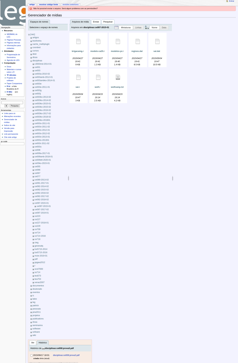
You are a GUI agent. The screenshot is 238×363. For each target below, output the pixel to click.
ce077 (37, 176)
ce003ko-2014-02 (43, 100)
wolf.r (97, 87)
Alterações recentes (12, 116)
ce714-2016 (40, 236)
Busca (3, 99)
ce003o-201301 (42, 140)
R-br (8, 86)
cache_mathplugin (41, 44)
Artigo (32, 4)
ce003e (38, 84)
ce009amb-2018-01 (44, 156)
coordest (37, 47)
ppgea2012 (40, 262)
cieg (36, 242)
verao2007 (39, 282)
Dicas (9, 67)
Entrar (231, 1)
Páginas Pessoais (14, 40)
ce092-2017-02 (42, 196)
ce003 (37, 70)
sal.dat (156, 51)
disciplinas (37, 60)
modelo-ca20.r (97, 51)
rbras (35, 322)
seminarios (38, 325)
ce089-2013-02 (42, 180)
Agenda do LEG (13, 60)
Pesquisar (108, 22)
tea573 (38, 276)
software (36, 328)
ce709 (37, 229)
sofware (36, 332)
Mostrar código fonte (48, 4)
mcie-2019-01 (41, 256)
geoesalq (39, 246)
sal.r (78, 87)
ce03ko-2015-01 (42, 163)
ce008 (37, 150)
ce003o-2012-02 (42, 133)
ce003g (38, 90)
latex (35, 299)
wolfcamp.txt (117, 87)
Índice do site (9, 125)
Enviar (96, 22)
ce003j (38, 94)
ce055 (37, 166)
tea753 (38, 279)
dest (35, 54)
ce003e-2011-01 (42, 87)
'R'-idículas (11, 75)
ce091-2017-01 (42, 183)
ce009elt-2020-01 (43, 160)
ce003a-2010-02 (42, 74)
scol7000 (39, 269)
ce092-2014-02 (42, 186)
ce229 (37, 226)
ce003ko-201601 (42, 120)
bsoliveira (37, 41)
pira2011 (37, 312)
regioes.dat (137, 51)
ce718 (37, 239)
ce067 (37, 173)
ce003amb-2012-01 (44, 77)
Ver (32, 343)
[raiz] (32, 34)
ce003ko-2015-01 (43, 103)
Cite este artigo (10, 137)
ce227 (37, 219)
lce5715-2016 (41, 252)
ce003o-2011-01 (42, 123)
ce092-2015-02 (42, 190)
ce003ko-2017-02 (43, 113)
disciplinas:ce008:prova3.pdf (59, 348)
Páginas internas (13, 43)
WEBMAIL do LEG (12, 35)
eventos (36, 292)
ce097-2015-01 (42, 203)
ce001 (37, 67)
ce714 (37, 232)
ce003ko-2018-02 (43, 117)
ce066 (37, 170)
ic (33, 295)
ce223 (37, 216)
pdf (36, 259)
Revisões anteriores (70, 4)
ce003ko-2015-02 (43, 107)
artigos (36, 37)
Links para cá (9, 113)
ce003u (38, 147)
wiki (34, 335)
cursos (36, 51)
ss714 (37, 272)
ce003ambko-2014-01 (45, 80)
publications (38, 319)
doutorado (37, 289)
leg (34, 302)
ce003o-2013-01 (42, 137)
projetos (36, 315)
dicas (35, 57)
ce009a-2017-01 (42, 153)
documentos (38, 286)
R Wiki (9, 92)
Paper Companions (14, 83)
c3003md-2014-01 (43, 64)
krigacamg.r (78, 51)
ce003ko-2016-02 (43, 110)
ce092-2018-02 (42, 199)
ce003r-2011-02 (42, 143)
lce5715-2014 (41, 249)
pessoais (37, 309)
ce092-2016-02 (42, 193)
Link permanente (11, 134)
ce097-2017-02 (42, 209)
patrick (36, 305)
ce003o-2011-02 (42, 127)
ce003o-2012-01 (42, 130)
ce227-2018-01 (42, 223)
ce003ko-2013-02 (43, 97)
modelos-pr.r (117, 51)
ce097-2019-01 (42, 213)
